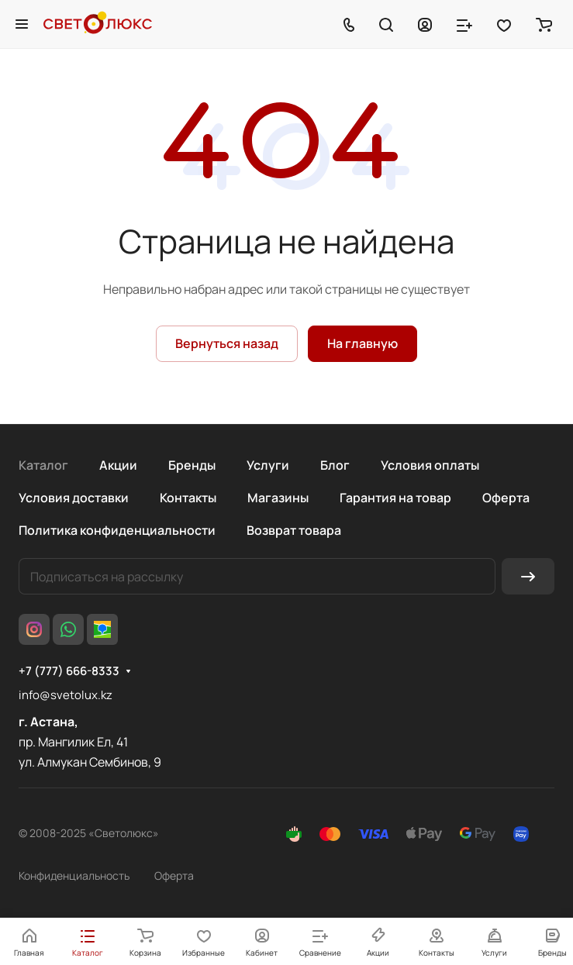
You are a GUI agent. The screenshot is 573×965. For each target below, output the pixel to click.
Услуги (268, 465)
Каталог (43, 465)
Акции (118, 465)
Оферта (506, 497)
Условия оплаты (430, 465)
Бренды (192, 465)
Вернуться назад (226, 343)
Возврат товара (294, 530)
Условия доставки (74, 497)
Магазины (278, 497)
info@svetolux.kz (65, 695)
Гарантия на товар (395, 497)
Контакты (188, 497)
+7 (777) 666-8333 (69, 671)
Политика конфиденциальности (117, 530)
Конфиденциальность (74, 875)
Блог (335, 465)
